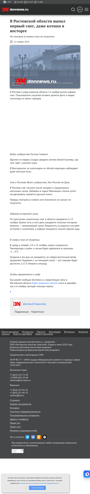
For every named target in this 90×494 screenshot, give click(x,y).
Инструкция (27, 331)
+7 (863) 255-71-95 (19, 374)
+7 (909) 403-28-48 (19, 377)
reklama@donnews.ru (20, 380)
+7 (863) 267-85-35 (19, 390)
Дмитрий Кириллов (29, 304)
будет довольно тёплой (44, 283)
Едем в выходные (10, 331)
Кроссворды (55, 331)
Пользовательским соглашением (28, 483)
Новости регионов (44, 334)
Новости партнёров (22, 334)
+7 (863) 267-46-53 (19, 392)
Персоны (41, 331)
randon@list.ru (17, 395)
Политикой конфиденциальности (49, 483)
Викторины (69, 331)
